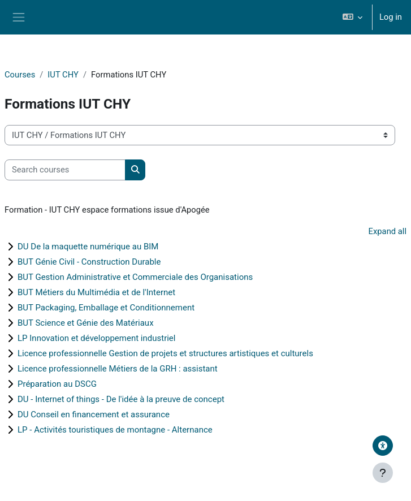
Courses (20, 75)
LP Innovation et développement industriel (96, 338)
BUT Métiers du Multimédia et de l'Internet (96, 292)
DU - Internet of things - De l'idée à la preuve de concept (121, 399)
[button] (352, 17)
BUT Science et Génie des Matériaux (86, 323)
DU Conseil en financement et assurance (94, 414)
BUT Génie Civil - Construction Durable (89, 262)
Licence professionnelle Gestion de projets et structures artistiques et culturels (165, 353)
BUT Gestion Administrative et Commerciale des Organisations (135, 277)
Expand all (387, 231)
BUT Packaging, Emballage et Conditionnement (106, 308)
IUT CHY (63, 75)
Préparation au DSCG (57, 384)
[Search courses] (65, 169)
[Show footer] (383, 473)
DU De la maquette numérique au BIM (88, 246)
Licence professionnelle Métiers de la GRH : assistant (118, 369)
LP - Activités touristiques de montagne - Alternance (115, 430)
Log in (390, 17)
